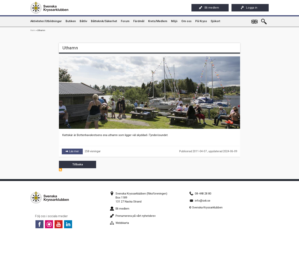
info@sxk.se (199, 200)
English (254, 20)
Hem (32, 30)
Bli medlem (209, 7)
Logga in (248, 7)
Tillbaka (77, 164)
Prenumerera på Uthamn (60, 169)
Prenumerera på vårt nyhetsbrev (133, 216)
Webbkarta (119, 223)
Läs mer (76, 151)
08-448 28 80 (200, 193)
